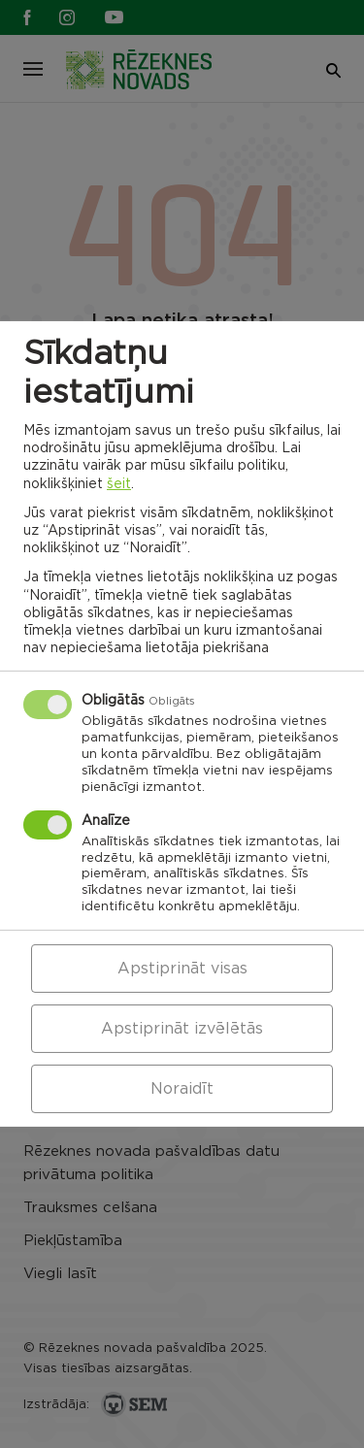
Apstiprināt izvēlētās (182, 1029)
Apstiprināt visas (182, 968)
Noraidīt (182, 1089)
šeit (119, 483)
